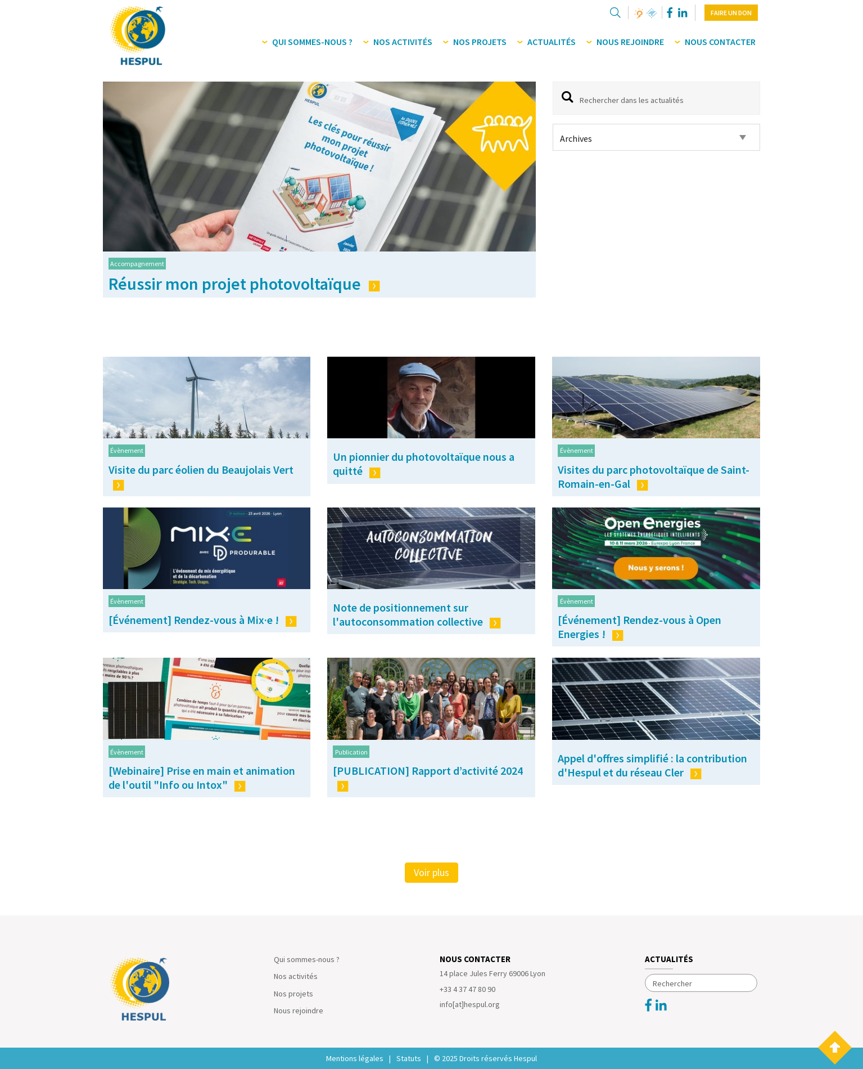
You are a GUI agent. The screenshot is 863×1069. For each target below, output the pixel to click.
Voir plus (431, 872)
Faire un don (731, 12)
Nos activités (296, 976)
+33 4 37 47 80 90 (467, 989)
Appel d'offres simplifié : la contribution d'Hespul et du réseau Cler (652, 765)
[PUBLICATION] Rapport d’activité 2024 (428, 777)
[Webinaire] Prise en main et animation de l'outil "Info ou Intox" (202, 777)
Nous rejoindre (298, 1010)
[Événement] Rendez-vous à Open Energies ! (639, 627)
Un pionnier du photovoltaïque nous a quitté (423, 464)
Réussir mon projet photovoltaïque (244, 283)
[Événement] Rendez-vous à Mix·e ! (203, 620)
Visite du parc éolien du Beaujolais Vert (201, 476)
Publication (351, 752)
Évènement (126, 450)
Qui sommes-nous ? (307, 959)
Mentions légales (354, 1058)
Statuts (408, 1058)
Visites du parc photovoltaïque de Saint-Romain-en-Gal (653, 476)
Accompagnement (137, 263)
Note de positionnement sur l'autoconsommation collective (417, 614)
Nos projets (293, 994)
